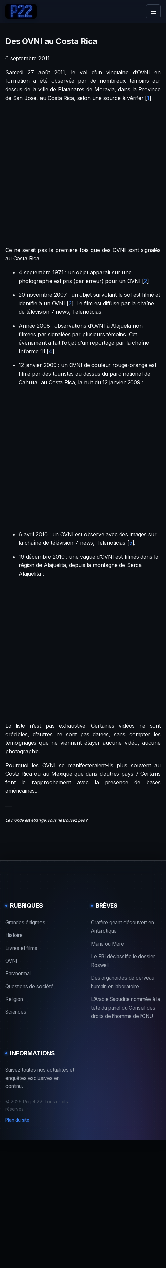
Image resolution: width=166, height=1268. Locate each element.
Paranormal (17, 973)
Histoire (14, 935)
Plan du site (17, 1120)
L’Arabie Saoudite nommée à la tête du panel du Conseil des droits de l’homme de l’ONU (125, 1007)
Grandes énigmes (25, 922)
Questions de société (29, 986)
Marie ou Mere (107, 944)
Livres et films (21, 948)
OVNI (11, 961)
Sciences (15, 1012)
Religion (14, 999)
